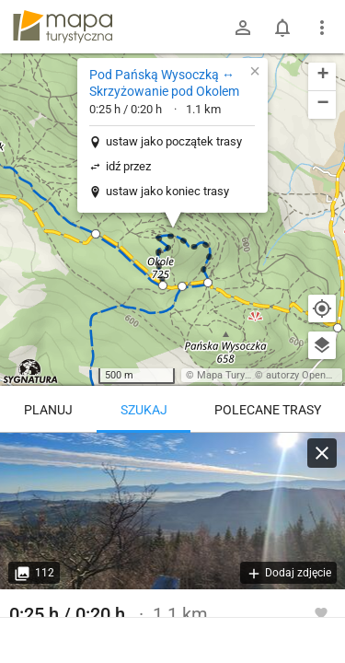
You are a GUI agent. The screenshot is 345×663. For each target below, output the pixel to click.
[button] (162, 285)
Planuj (48, 409)
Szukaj (144, 409)
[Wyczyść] (322, 453)
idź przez (128, 166)
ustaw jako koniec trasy (167, 191)
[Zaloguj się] (243, 27)
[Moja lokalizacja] (322, 308)
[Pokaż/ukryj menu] (322, 27)
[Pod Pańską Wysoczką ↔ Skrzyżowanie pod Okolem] (172, 511)
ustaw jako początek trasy (174, 141)
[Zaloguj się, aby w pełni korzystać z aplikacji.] (321, 612)
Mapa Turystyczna (238, 375)
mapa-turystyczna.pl (62, 26)
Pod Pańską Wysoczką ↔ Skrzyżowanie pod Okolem (164, 83)
